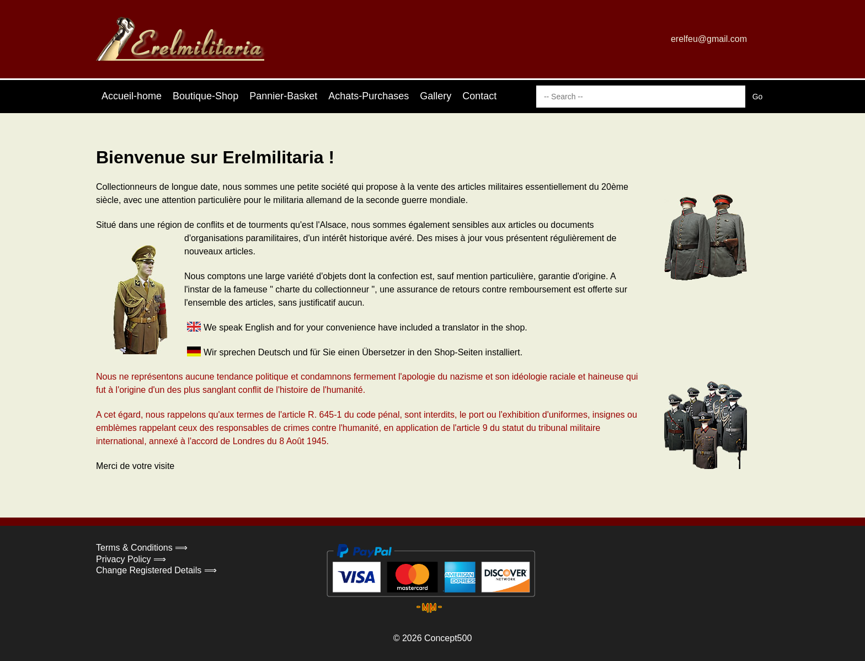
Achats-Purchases (368, 96)
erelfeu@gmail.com (709, 39)
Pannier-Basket (283, 96)
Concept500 (448, 638)
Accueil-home (132, 96)
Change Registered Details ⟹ (156, 570)
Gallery (435, 96)
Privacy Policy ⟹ (131, 559)
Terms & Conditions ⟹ (142, 547)
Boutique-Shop (205, 96)
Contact (479, 96)
